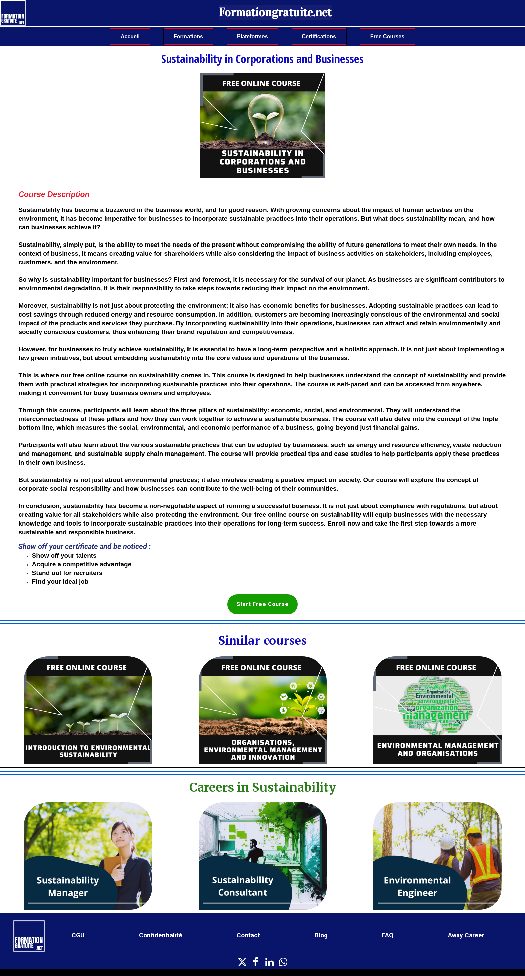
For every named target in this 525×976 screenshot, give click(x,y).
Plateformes (252, 36)
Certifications (319, 36)
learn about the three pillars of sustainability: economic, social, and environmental (258, 410)
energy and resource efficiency (402, 444)
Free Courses (387, 36)
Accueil (130, 36)
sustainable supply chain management (145, 453)
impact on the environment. (327, 288)
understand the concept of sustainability (407, 375)
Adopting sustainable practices (416, 305)
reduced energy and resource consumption (150, 314)
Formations (188, 36)
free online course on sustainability (126, 375)
